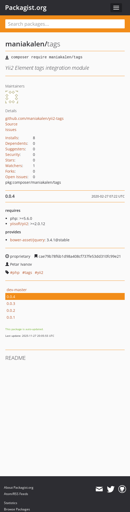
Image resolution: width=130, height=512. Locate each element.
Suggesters (15, 148)
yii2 (40, 272)
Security (12, 154)
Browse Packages (17, 509)
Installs (11, 137)
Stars (9, 160)
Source (11, 123)
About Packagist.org (18, 487)
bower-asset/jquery (27, 239)
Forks (10, 171)
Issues (10, 129)
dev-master (17, 289)
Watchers (13, 165)
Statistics (10, 503)
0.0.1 (11, 317)
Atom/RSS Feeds (16, 494)
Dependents (16, 143)
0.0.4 (11, 296)
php (16, 272)
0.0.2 (11, 310)
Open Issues (16, 176)
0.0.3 (11, 303)
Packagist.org (25, 7)
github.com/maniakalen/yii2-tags (34, 118)
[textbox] (65, 23)
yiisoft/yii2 (19, 223)
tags (28, 272)
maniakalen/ (26, 44)
